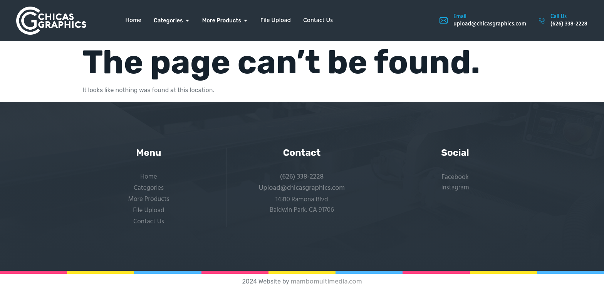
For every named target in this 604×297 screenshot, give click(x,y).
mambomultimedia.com (326, 281)
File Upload (148, 210)
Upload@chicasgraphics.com (302, 188)
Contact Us (148, 221)
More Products (148, 199)
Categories (149, 188)
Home (148, 177)
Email (459, 16)
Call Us (558, 16)
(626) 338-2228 (302, 176)
